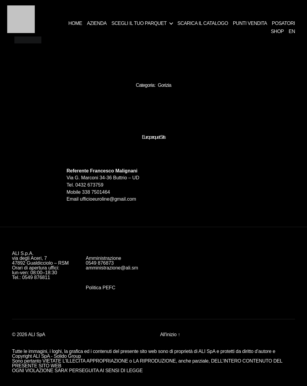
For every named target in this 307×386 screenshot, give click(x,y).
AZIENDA (97, 23)
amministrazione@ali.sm (112, 267)
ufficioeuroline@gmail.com (108, 199)
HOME (75, 23)
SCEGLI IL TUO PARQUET (139, 23)
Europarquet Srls (153, 137)
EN (292, 31)
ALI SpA (36, 334)
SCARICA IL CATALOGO (202, 23)
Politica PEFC (100, 287)
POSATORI (283, 23)
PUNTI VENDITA (250, 23)
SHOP (277, 31)
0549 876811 (36, 277)
